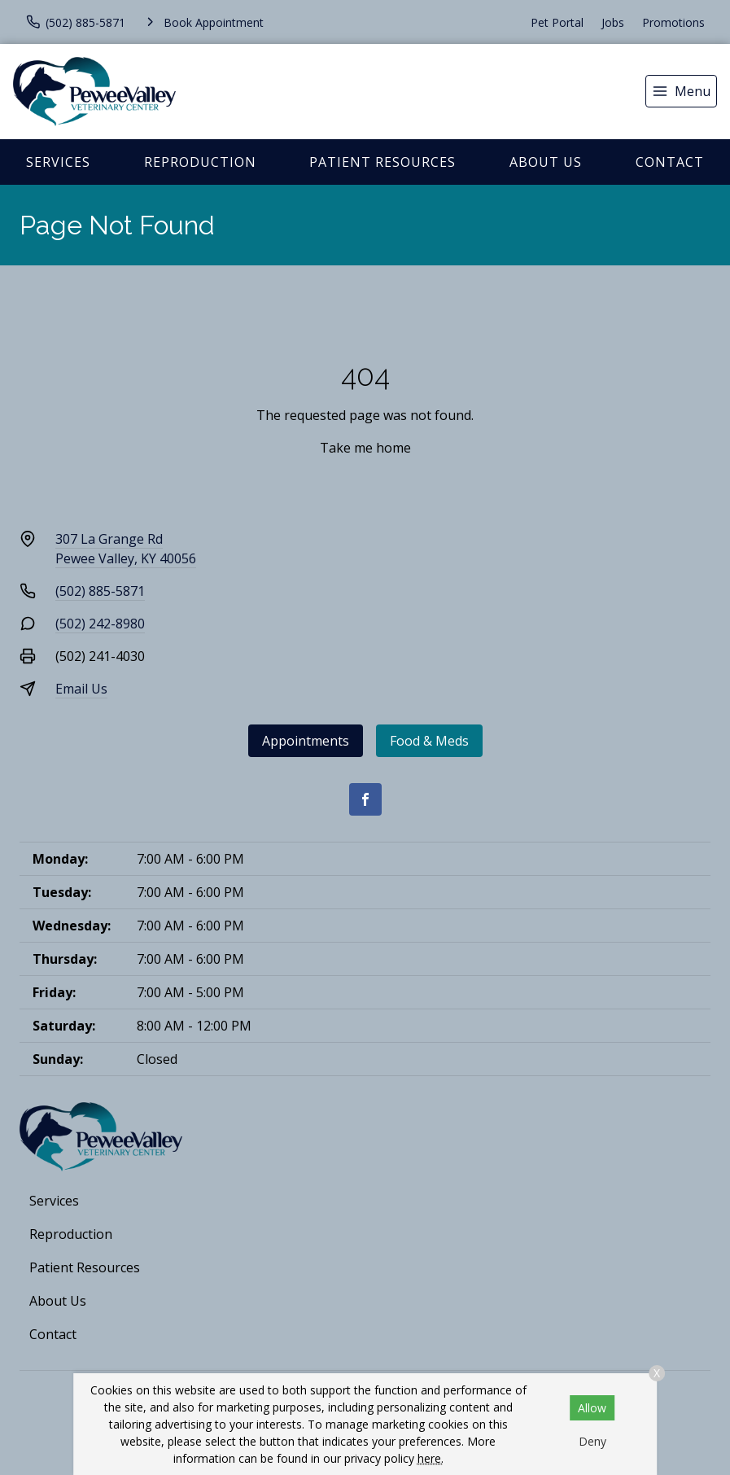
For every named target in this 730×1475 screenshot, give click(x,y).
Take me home (365, 448)
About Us (545, 162)
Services (58, 162)
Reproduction (200, 162)
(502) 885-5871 (100, 591)
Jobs (612, 22)
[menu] (681, 91)
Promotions (673, 22)
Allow (592, 1408)
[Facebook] (365, 799)
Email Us (81, 689)
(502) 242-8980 (100, 623)
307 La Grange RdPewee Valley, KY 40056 (125, 548)
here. (430, 1458)
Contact (670, 162)
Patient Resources (382, 162)
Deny (592, 1441)
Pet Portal (557, 22)
